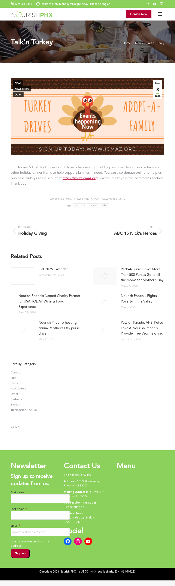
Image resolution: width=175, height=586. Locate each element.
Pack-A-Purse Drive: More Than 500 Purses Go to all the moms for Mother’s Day (142, 274)
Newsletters (22, 88)
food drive (80, 205)
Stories (15, 404)
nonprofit (93, 205)
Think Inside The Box (24, 410)
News (18, 83)
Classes (16, 372)
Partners (16, 399)
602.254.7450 (21, 4)
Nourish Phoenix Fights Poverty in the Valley (139, 298)
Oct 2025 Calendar (53, 269)
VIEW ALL (16, 427)
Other (18, 94)
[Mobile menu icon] (160, 14)
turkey (105, 205)
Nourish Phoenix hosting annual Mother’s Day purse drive (59, 327)
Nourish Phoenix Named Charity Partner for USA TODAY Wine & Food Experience (49, 301)
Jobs (13, 378)
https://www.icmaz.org (80, 178)
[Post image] (22, 276)
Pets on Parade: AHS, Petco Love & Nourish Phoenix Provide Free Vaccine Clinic (142, 327)
